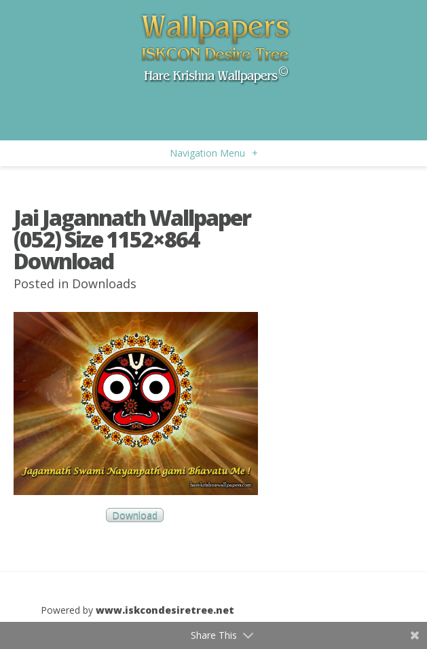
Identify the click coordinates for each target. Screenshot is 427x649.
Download (134, 515)
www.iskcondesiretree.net (165, 610)
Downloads (104, 283)
